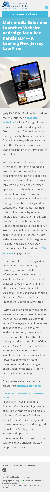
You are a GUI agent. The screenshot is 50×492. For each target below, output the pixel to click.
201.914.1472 (7, 474)
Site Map (31, 465)
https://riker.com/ (29, 386)
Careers (5, 465)
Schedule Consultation (25, 14)
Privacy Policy (17, 465)
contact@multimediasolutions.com (16, 477)
